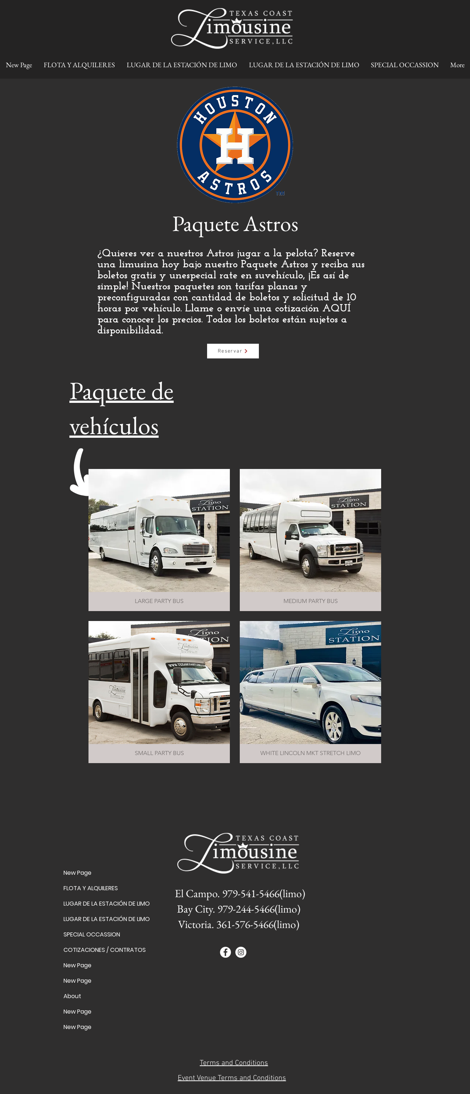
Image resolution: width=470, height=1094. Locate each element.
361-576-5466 (245, 924)
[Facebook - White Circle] (225, 952)
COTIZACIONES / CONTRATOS (89, 950)
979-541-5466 (250, 893)
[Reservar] (233, 351)
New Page (77, 873)
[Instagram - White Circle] (240, 952)
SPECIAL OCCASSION (89, 934)
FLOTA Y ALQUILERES (89, 888)
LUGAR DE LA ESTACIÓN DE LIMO (89, 903)
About (72, 996)
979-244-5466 (246, 909)
